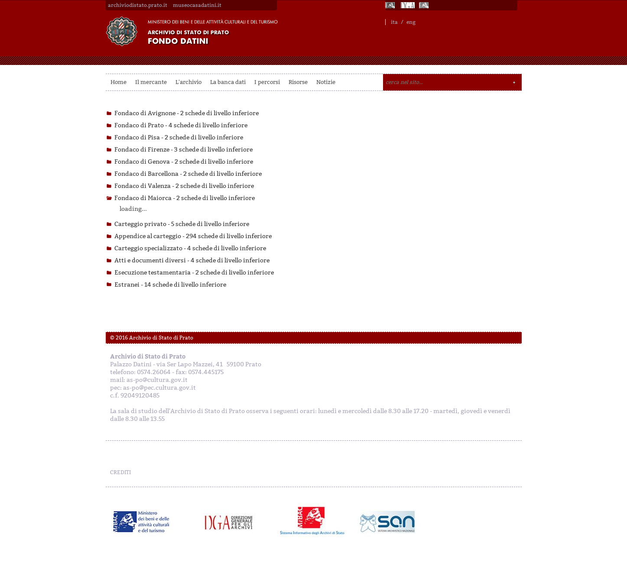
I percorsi (267, 82)
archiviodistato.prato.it (137, 5)
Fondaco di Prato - (180, 125)
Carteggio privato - (181, 224)
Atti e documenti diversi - (192, 260)
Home (118, 82)
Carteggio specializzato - (190, 248)
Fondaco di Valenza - (184, 186)
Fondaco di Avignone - (186, 113)
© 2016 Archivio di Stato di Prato (151, 338)
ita (394, 22)
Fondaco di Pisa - (178, 137)
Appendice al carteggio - (193, 236)
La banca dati (228, 82)
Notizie (325, 82)
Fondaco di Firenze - (183, 149)
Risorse (298, 82)
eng (411, 22)
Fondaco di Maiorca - (184, 198)
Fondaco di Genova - (183, 161)
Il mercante (151, 82)
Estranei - (170, 284)
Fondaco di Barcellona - (188, 174)
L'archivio (188, 82)
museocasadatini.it (197, 5)
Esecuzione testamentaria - (194, 272)
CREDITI (120, 472)
